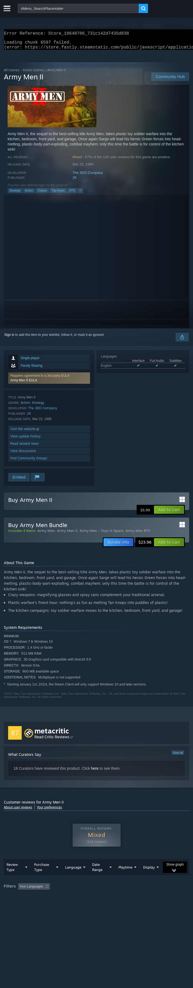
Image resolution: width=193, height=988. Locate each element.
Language (73, 878)
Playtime (125, 878)
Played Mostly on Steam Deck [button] (27, 904)
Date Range (97, 878)
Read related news (24, 447)
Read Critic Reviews (51, 740)
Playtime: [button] (127, 897)
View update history (25, 439)
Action (29, 193)
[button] (49, 381)
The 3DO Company (88, 176)
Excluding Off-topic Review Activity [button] (86, 897)
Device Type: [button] (142, 904)
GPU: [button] (118, 904)
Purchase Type (41, 878)
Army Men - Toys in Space (101, 534)
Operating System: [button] (72, 904)
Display (149, 878)
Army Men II (67, 534)
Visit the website (25, 432)
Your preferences (49, 810)
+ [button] (80, 193)
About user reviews (18, 810)
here (95, 771)
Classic (42, 193)
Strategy (15, 193)
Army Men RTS (138, 534)
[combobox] (78, 8)
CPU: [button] (100, 904)
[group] (96, 901)
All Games (11, 73)
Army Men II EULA (23, 383)
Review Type (12, 878)
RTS (72, 193)
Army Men (46, 534)
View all (178, 756)
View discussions (23, 454)
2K (75, 181)
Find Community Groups (28, 461)
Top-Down (58, 193)
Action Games (33, 73)
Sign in (9, 338)
